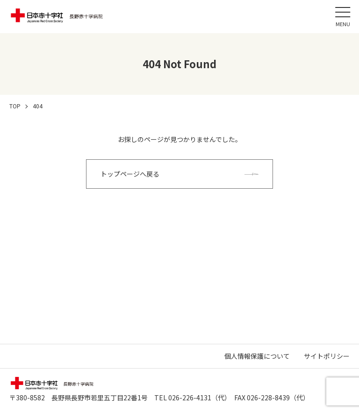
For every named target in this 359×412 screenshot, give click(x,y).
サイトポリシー (327, 356)
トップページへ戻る (130, 173)
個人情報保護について (257, 356)
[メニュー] (342, 16)
